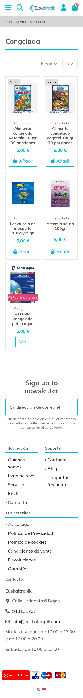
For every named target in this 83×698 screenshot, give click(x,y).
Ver (22, 342)
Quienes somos (16, 463)
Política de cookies (27, 542)
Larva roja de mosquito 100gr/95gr (23, 228)
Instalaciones (21, 475)
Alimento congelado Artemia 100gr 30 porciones (23, 135)
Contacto (17, 502)
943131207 (24, 611)
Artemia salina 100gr (60, 226)
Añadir (23, 161)
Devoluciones (22, 560)
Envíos (15, 493)
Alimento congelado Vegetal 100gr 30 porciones (60, 135)
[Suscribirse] (70, 407)
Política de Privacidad (30, 533)
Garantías (18, 568)
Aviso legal (19, 524)
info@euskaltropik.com (36, 621)
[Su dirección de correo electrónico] (35, 407)
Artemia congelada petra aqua (22, 318)
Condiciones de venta (30, 551)
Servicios (17, 484)
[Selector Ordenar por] (49, 63)
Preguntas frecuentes (58, 481)
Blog (52, 468)
